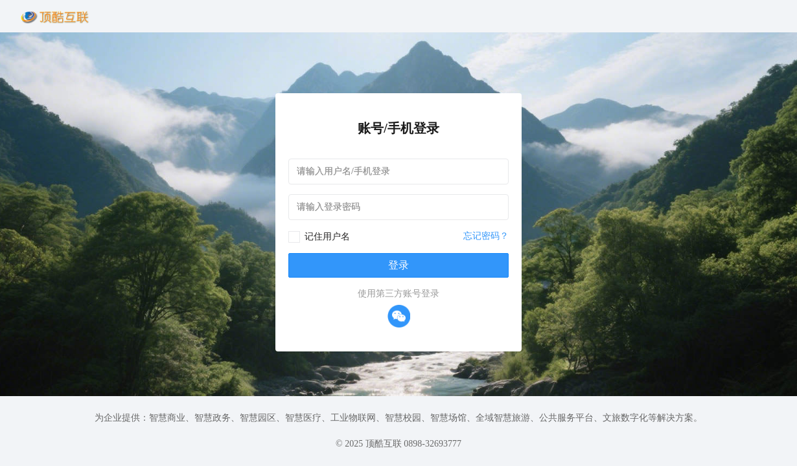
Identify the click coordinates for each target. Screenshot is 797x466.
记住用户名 (327, 236)
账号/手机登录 (398, 128)
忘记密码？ (486, 236)
